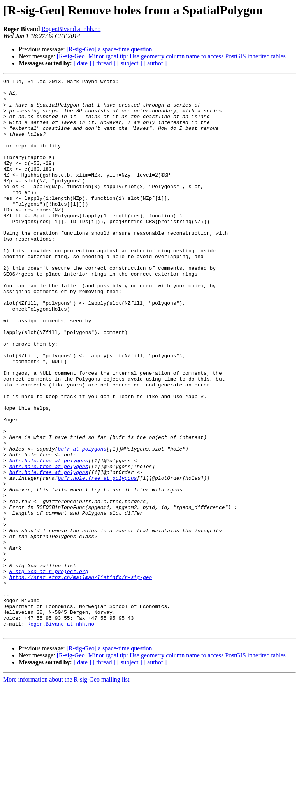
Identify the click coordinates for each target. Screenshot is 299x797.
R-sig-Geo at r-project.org (48, 670)
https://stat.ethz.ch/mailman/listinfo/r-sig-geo (80, 677)
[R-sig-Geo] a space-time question (109, 49)
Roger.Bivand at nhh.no (70, 29)
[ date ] (82, 63)
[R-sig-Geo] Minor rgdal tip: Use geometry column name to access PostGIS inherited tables (171, 56)
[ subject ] (129, 63)
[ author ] (155, 63)
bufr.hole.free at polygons (48, 537)
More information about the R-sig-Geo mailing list (66, 790)
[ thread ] (104, 63)
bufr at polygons (82, 523)
